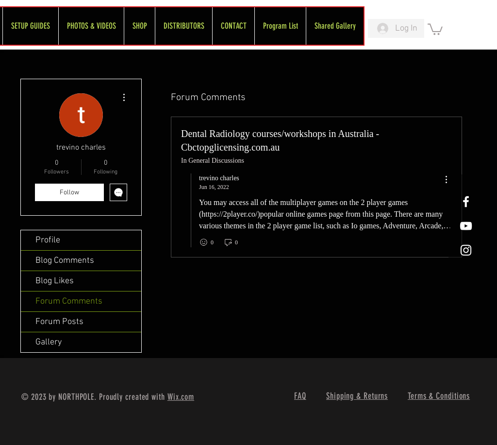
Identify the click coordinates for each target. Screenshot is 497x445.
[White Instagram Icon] (466, 250)
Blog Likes (54, 281)
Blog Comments (64, 261)
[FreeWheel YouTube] (466, 226)
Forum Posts (59, 322)
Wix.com (180, 397)
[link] (435, 28)
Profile (47, 240)
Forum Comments (68, 301)
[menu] (446, 180)
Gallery (48, 342)
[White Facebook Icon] (466, 201)
